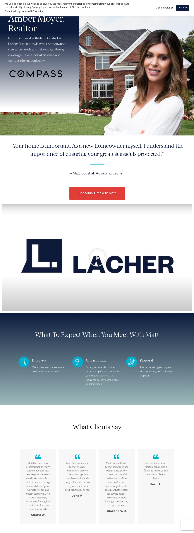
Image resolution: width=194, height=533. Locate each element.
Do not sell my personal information (24, 12)
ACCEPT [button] (182, 8)
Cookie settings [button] (165, 8)
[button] (97, 257)
